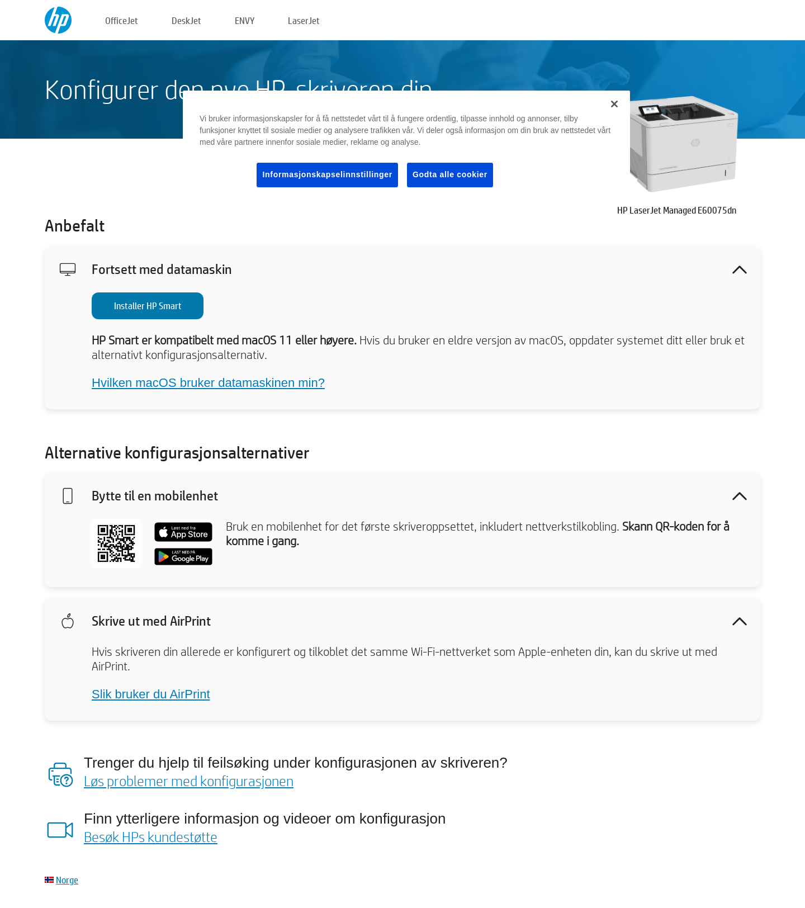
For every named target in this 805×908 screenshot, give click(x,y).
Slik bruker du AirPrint (151, 694)
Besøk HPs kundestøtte (150, 836)
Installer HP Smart (148, 305)
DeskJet (186, 20)
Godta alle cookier (450, 174)
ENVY (244, 20)
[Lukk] (614, 104)
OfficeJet (121, 20)
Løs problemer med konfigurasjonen (188, 780)
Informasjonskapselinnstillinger (327, 174)
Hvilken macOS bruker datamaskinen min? (208, 383)
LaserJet (304, 20)
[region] (406, 148)
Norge (67, 879)
